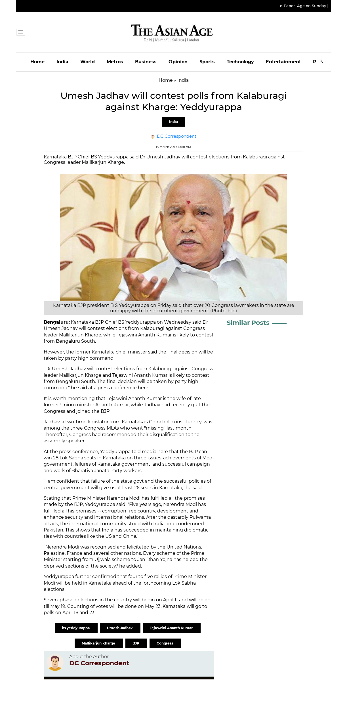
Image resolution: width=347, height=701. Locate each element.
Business (146, 61)
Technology (240, 61)
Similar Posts (248, 323)
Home (37, 61)
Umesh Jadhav (120, 628)
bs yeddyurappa (76, 628)
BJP (136, 643)
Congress (165, 643)
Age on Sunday (311, 6)
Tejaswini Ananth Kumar (172, 628)
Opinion (178, 61)
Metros (115, 61)
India (62, 61)
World (87, 61)
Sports (207, 61)
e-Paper (287, 6)
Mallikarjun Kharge (99, 643)
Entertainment (283, 61)
